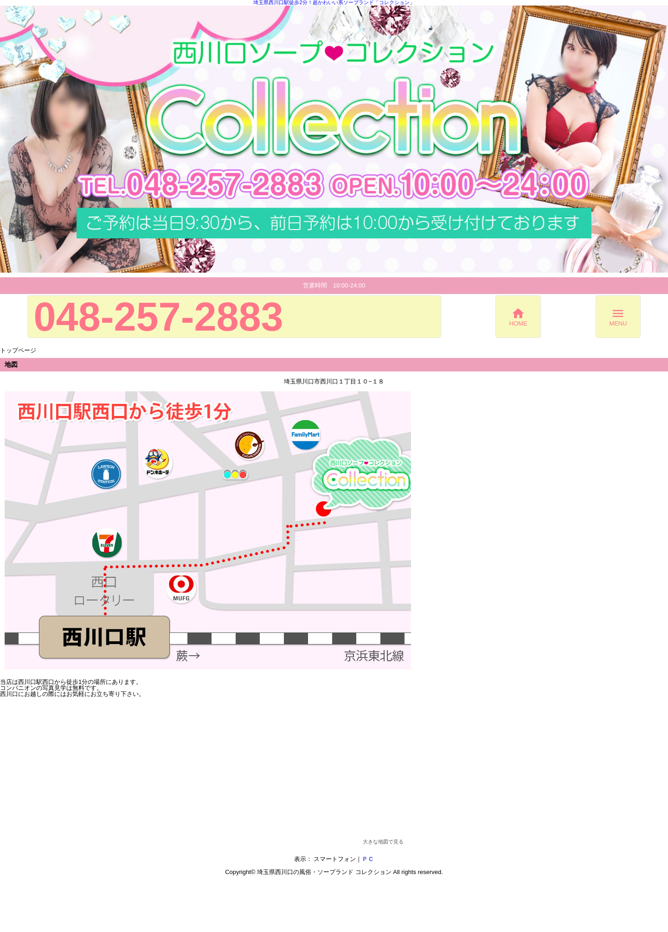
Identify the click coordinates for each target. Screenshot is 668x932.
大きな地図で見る (383, 841)
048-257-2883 (158, 317)
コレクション (373, 871)
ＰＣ (368, 858)
